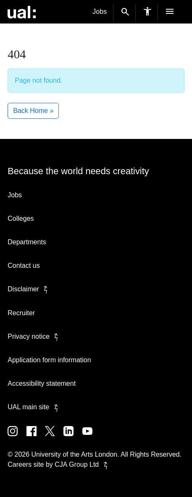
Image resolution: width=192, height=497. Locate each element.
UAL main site (34, 407)
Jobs (99, 11)
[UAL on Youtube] (90, 437)
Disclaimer (29, 289)
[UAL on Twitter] (54, 437)
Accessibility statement (42, 383)
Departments (27, 242)
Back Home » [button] (33, 110)
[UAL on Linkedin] (72, 437)
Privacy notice (34, 336)
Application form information (49, 360)
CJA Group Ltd (82, 464)
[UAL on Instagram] (17, 437)
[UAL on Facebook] (35, 437)
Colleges (21, 218)
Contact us (23, 265)
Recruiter (21, 313)
